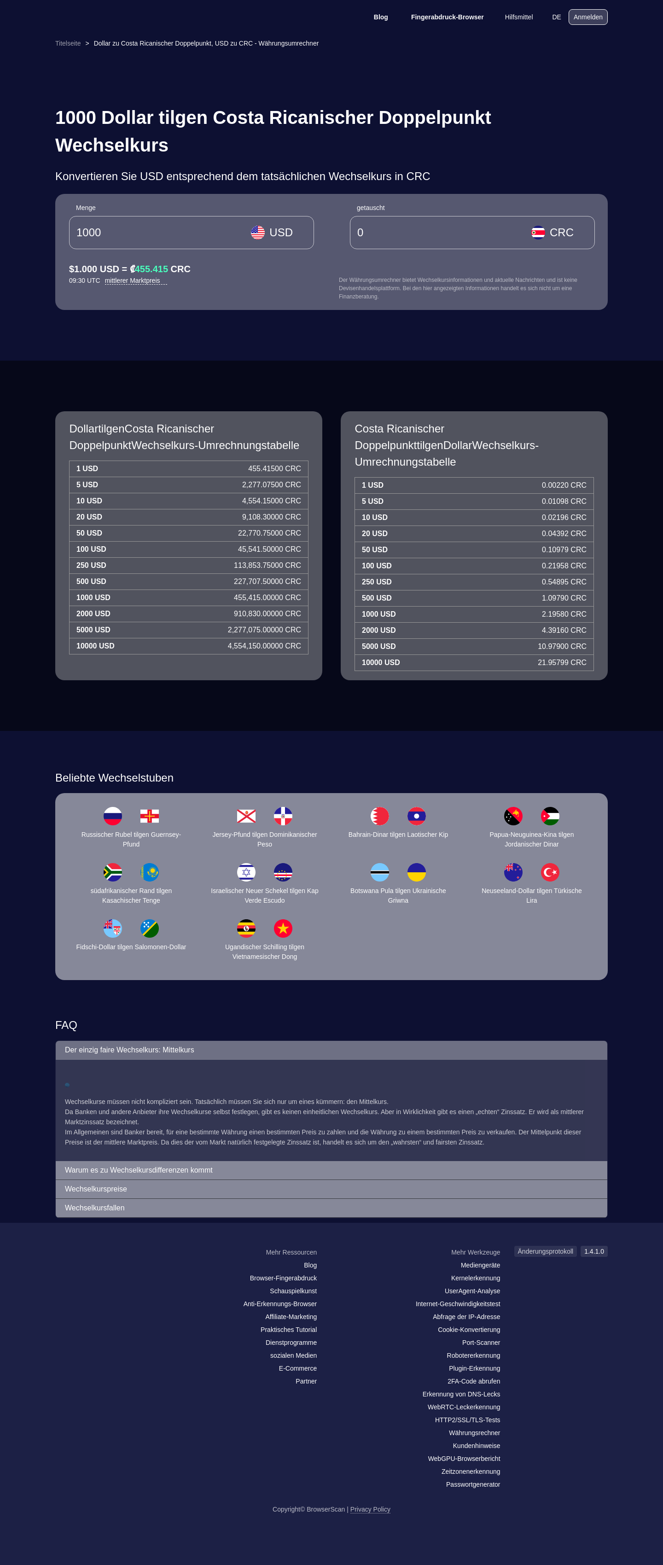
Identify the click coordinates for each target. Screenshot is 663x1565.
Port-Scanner (481, 1342)
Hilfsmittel (513, 17)
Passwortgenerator (473, 1484)
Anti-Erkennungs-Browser (280, 1304)
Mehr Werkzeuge (475, 1252)
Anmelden (588, 17)
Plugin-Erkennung (474, 1368)
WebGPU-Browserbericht (464, 1458)
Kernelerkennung (475, 1278)
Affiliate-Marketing (291, 1316)
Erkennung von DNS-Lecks (461, 1394)
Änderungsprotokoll (546, 1251)
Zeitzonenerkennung (471, 1471)
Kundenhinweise (476, 1445)
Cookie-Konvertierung (469, 1329)
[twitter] (103, 1270)
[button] (331, 1050)
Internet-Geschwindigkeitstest (458, 1304)
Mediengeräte (480, 1265)
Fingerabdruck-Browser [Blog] (441, 17)
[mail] (65, 1270)
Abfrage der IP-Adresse (466, 1316)
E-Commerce (298, 1368)
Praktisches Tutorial (289, 1329)
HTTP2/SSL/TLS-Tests (467, 1420)
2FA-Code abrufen (474, 1381)
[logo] (101, 17)
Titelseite (68, 43)
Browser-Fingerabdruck (283, 1278)
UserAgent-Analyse (472, 1291)
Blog (375, 17)
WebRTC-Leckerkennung (464, 1407)
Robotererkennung (473, 1355)
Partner (306, 1381)
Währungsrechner (474, 1433)
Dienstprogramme (291, 1342)
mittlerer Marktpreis (136, 280)
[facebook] (85, 1270)
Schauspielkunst (293, 1291)
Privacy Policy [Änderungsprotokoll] (370, 1509)
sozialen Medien (293, 1355)
